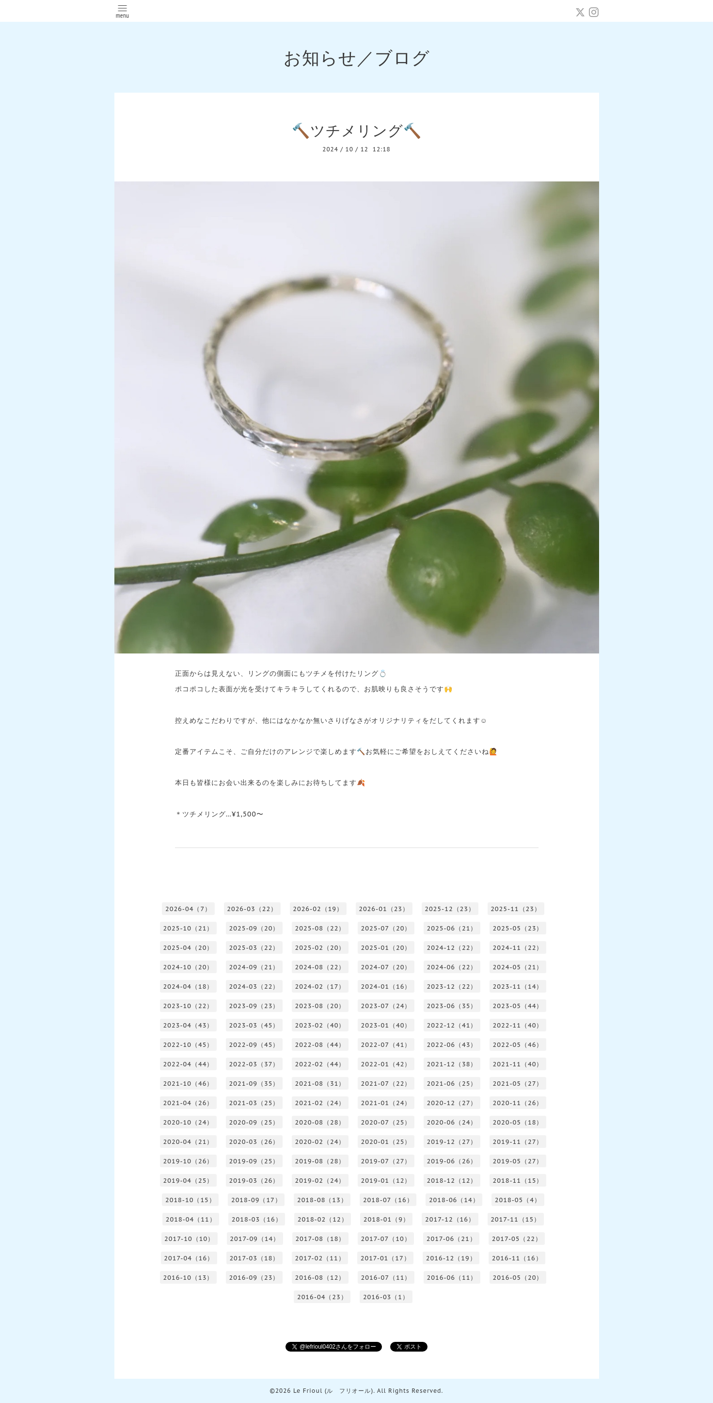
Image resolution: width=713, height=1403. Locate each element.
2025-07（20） (386, 928)
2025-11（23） (516, 909)
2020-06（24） (452, 1122)
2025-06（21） (452, 928)
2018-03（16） (257, 1219)
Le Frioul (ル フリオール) (333, 1390)
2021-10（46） (188, 1083)
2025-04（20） (188, 948)
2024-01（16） (386, 986)
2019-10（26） (188, 1161)
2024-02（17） (320, 986)
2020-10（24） (188, 1122)
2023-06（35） (452, 1006)
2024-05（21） (518, 967)
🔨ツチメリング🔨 (357, 130)
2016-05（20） (518, 1277)
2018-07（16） (388, 1200)
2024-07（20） (386, 967)
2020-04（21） (188, 1142)
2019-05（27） (518, 1161)
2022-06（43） (452, 1045)
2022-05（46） (518, 1045)
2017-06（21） (451, 1239)
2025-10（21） (188, 928)
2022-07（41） (386, 1045)
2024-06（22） (452, 967)
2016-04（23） (322, 1297)
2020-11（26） (518, 1103)
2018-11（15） (518, 1180)
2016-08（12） (320, 1277)
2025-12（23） (450, 909)
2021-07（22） (386, 1083)
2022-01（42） (386, 1064)
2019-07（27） (386, 1161)
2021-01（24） (386, 1103)
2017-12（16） (450, 1219)
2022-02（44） (320, 1064)
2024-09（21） (254, 967)
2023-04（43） (188, 1025)
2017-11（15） (515, 1219)
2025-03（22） (254, 948)
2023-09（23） (254, 1006)
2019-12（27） (452, 1142)
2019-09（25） (254, 1161)
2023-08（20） (320, 1006)
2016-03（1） (386, 1297)
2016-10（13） (188, 1277)
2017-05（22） (517, 1239)
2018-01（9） (387, 1219)
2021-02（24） (320, 1103)
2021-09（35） (254, 1083)
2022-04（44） (188, 1064)
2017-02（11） (320, 1258)
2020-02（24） (320, 1142)
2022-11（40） (518, 1025)
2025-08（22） (320, 928)
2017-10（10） (189, 1239)
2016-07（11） (386, 1277)
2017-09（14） (255, 1239)
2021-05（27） (518, 1083)
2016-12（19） (451, 1258)
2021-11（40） (518, 1064)
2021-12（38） (452, 1064)
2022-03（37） (254, 1064)
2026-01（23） (384, 909)
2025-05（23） (518, 928)
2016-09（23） (254, 1277)
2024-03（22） (254, 986)
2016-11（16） (517, 1258)
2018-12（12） (452, 1180)
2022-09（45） (254, 1045)
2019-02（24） (320, 1180)
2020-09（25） (254, 1122)
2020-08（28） (320, 1122)
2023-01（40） (386, 1025)
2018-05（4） (518, 1200)
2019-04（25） (188, 1180)
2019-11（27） (518, 1142)
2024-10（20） (188, 967)
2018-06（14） (454, 1200)
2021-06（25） (452, 1083)
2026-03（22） (252, 909)
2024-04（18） (188, 986)
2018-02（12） (323, 1219)
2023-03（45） (254, 1025)
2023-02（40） (320, 1025)
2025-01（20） (386, 948)
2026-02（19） (318, 909)
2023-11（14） (518, 986)
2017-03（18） (254, 1258)
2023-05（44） (518, 1006)
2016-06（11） (452, 1277)
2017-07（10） (386, 1239)
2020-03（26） (254, 1142)
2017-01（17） (386, 1258)
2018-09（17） (256, 1200)
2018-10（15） (190, 1200)
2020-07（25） (386, 1122)
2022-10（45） (188, 1045)
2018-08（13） (322, 1200)
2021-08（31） (320, 1083)
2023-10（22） (188, 1006)
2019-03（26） (254, 1180)
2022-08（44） (320, 1045)
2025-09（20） (254, 928)
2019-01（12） (386, 1180)
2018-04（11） (191, 1219)
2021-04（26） (188, 1103)
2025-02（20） (320, 948)
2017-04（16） (189, 1258)
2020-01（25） (386, 1142)
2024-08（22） (320, 967)
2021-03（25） (254, 1103)
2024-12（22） (452, 948)
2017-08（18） (320, 1239)
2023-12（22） (452, 986)
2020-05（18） (518, 1122)
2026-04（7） (188, 909)
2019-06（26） (452, 1161)
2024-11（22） (518, 948)
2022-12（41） (452, 1025)
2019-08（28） (320, 1161)
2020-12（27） (452, 1103)
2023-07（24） (386, 1006)
